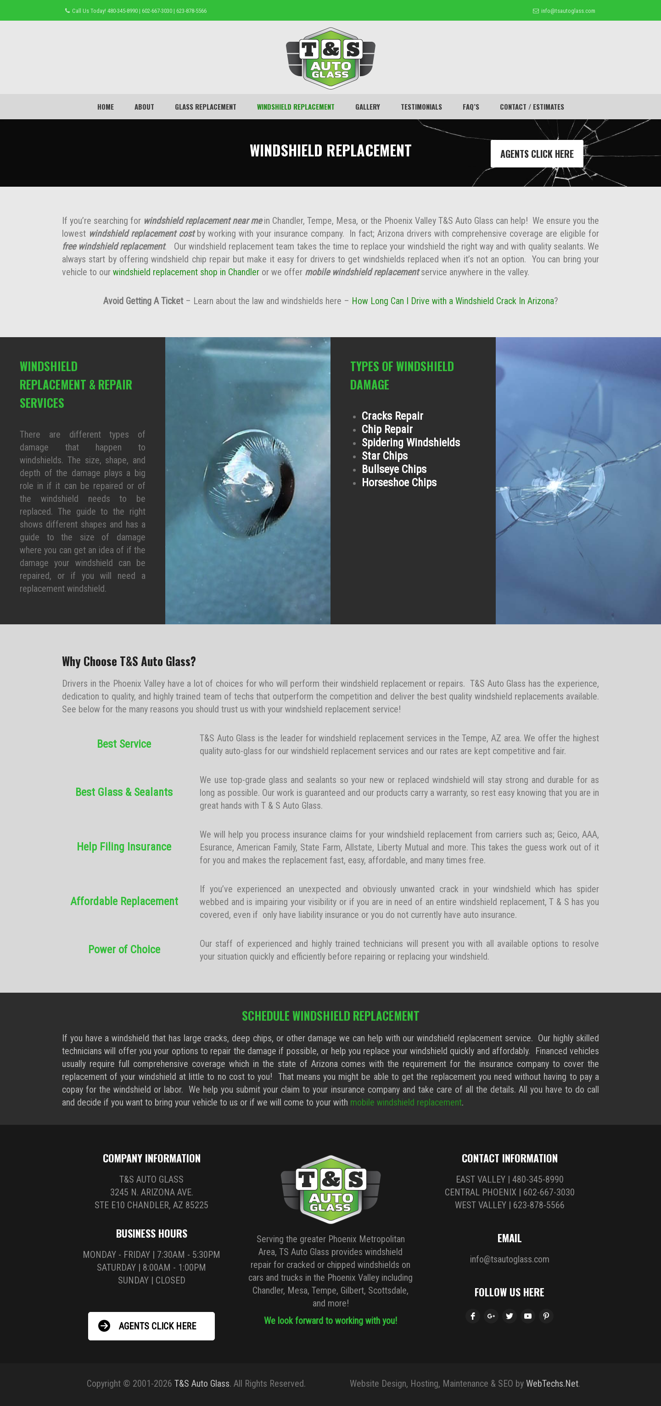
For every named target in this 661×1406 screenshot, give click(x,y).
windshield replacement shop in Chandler (186, 272)
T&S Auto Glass (202, 1383)
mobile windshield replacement (406, 1102)
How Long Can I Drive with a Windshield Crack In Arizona (453, 300)
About (144, 106)
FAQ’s (471, 106)
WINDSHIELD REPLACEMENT (296, 106)
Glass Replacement (205, 106)
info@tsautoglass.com (568, 10)
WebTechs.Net (552, 1383)
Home (105, 106)
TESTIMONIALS (421, 106)
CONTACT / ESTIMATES (532, 106)
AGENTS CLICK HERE (537, 154)
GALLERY (367, 106)
